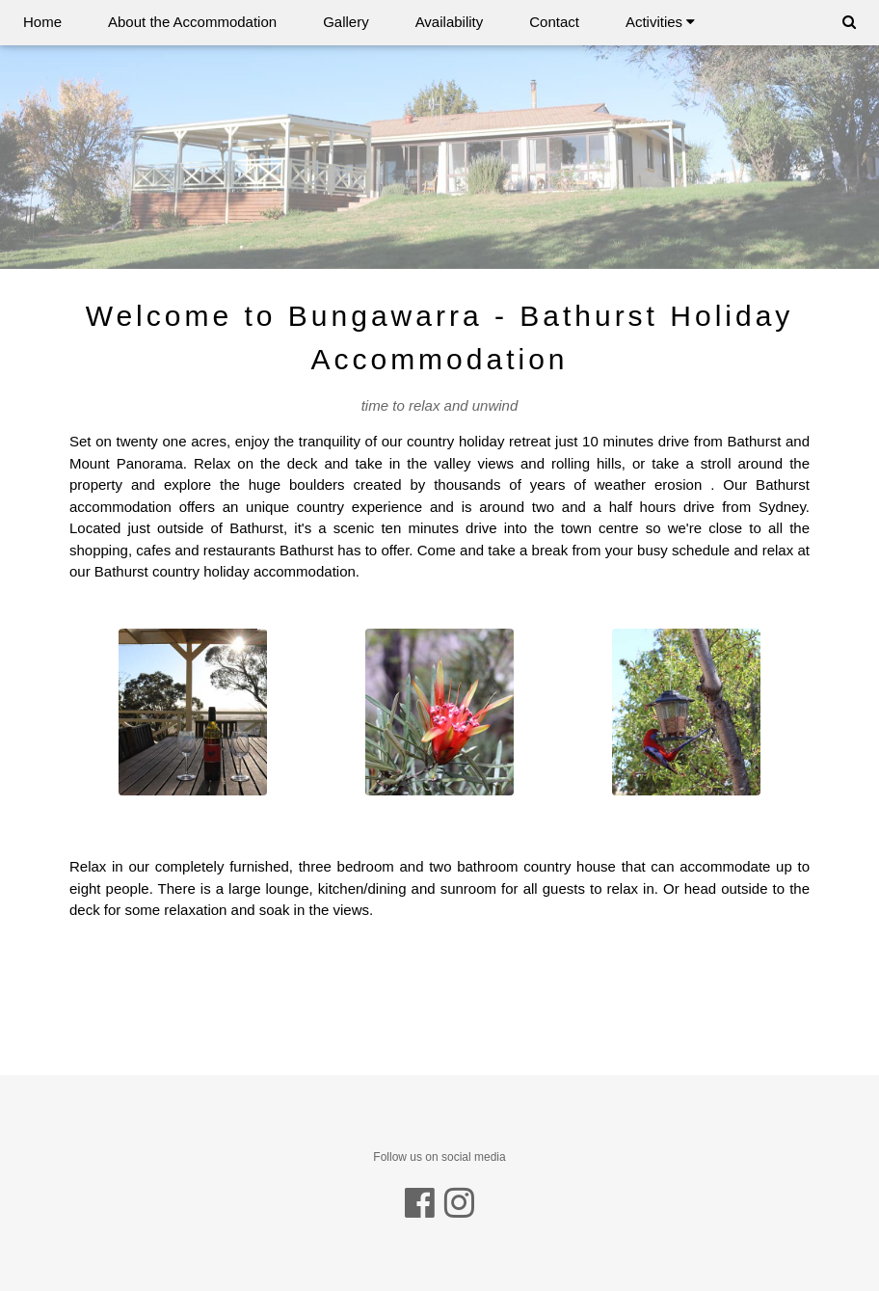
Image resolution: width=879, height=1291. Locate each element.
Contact (554, 21)
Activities (660, 21)
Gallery (346, 21)
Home (42, 21)
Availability (449, 21)
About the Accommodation (192, 21)
